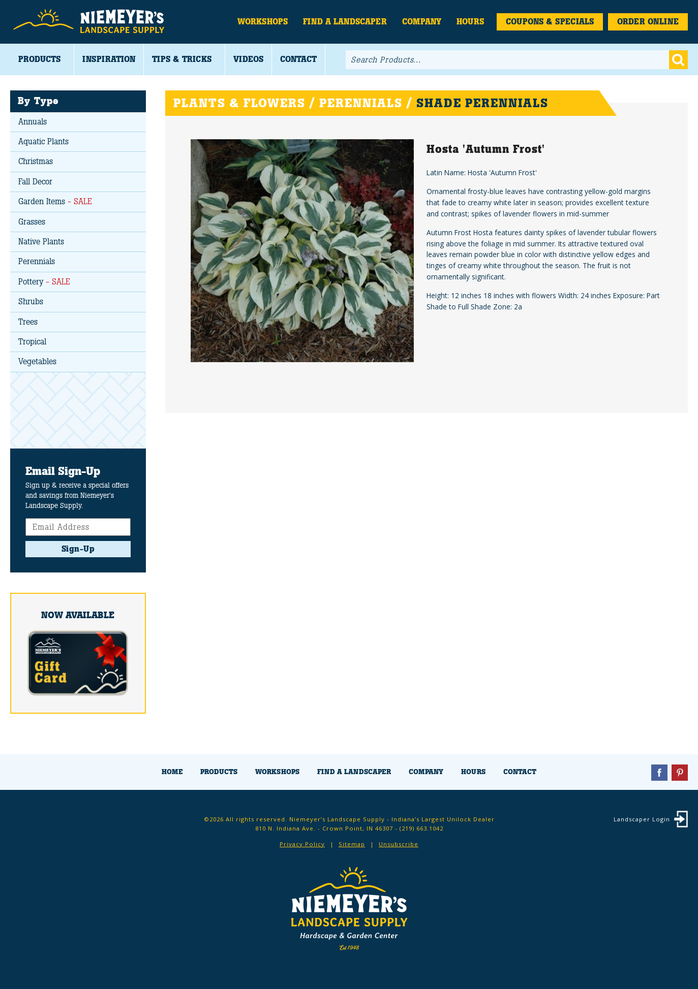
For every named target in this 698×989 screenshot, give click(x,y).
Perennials (36, 261)
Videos (248, 59)
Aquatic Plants (43, 141)
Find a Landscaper (345, 21)
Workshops (262, 21)
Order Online (648, 21)
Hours (470, 21)
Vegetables (37, 361)
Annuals (32, 121)
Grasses (31, 222)
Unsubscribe (398, 844)
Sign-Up (78, 549)
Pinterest (680, 772)
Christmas (35, 161)
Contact (298, 59)
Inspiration (108, 59)
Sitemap (352, 844)
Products (39, 59)
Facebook (659, 772)
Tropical (32, 341)
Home (172, 772)
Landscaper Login (642, 819)
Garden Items (55, 201)
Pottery (44, 281)
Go (678, 59)
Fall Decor (35, 181)
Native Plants (41, 241)
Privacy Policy (302, 844)
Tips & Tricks (181, 59)
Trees (28, 322)
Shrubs (30, 301)
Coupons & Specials (550, 21)
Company (421, 21)
